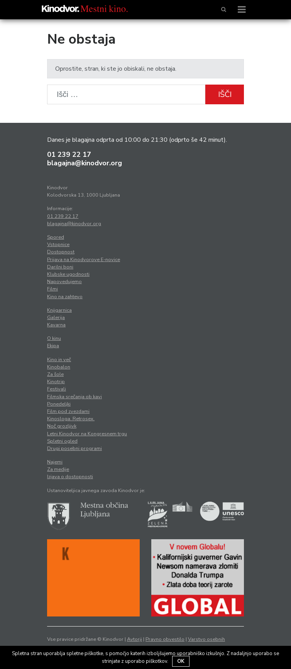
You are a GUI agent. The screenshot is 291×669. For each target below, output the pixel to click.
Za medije (58, 469)
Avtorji (134, 639)
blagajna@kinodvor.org (84, 163)
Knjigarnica (59, 310)
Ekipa (53, 345)
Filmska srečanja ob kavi (74, 396)
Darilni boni (60, 266)
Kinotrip (56, 381)
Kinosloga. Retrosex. (71, 418)
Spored (55, 237)
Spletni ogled (62, 441)
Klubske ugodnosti (68, 274)
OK (180, 661)
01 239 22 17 (69, 154)
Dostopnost (60, 251)
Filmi (52, 288)
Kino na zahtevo (65, 296)
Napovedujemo (64, 281)
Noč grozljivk (61, 426)
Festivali (56, 388)
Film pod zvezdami (68, 411)
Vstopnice (58, 244)
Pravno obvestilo (165, 639)
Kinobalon (58, 366)
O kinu (54, 338)
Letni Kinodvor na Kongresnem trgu (87, 433)
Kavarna (56, 324)
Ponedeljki (59, 404)
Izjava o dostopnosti (70, 476)
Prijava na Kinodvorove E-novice (83, 259)
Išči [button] (225, 94)
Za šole (55, 374)
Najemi (55, 461)
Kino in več (59, 359)
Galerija (56, 317)
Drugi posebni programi (74, 448)
